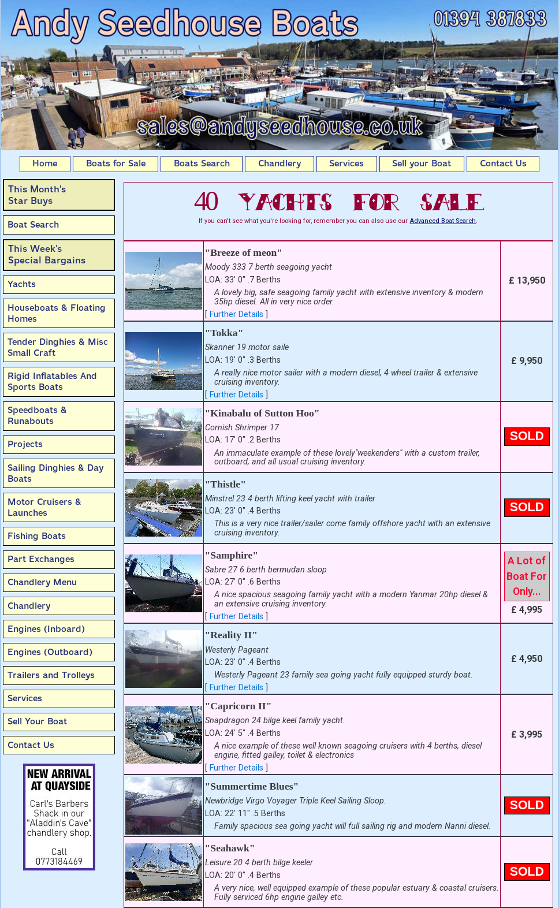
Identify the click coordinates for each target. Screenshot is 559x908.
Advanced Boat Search (442, 221)
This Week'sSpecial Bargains (46, 254)
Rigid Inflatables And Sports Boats (52, 381)
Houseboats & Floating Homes (57, 313)
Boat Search (33, 224)
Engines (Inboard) (46, 629)
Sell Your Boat (37, 721)
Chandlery (279, 163)
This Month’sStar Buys (37, 195)
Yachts (22, 284)
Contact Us (503, 163)
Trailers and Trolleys (51, 675)
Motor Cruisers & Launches (44, 507)
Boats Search (202, 163)
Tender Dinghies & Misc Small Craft (58, 347)
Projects (25, 444)
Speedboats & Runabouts (37, 415)
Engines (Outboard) (50, 652)
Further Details (236, 314)
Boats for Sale (116, 163)
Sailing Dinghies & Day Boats (55, 473)
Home (44, 163)
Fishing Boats (37, 536)
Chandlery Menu (42, 582)
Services (346, 163)
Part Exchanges (41, 559)
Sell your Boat (421, 163)
